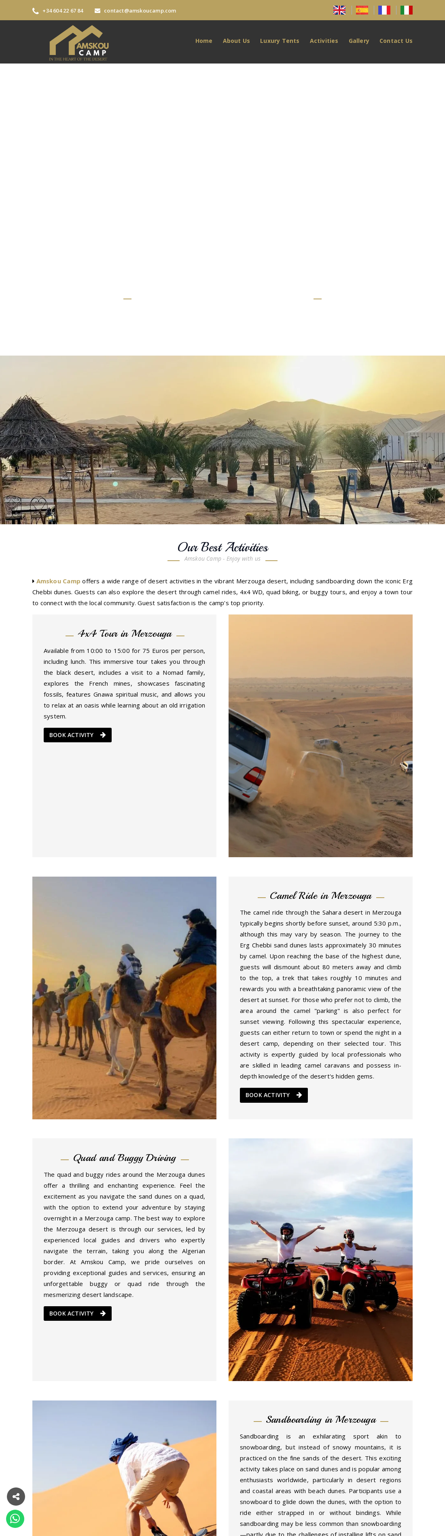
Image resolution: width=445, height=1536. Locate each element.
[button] (16, 1495)
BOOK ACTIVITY (77, 735)
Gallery (359, 40)
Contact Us (396, 40)
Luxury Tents (279, 40)
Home (204, 40)
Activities (324, 40)
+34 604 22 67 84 (57, 10)
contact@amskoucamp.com (135, 10)
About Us (236, 40)
